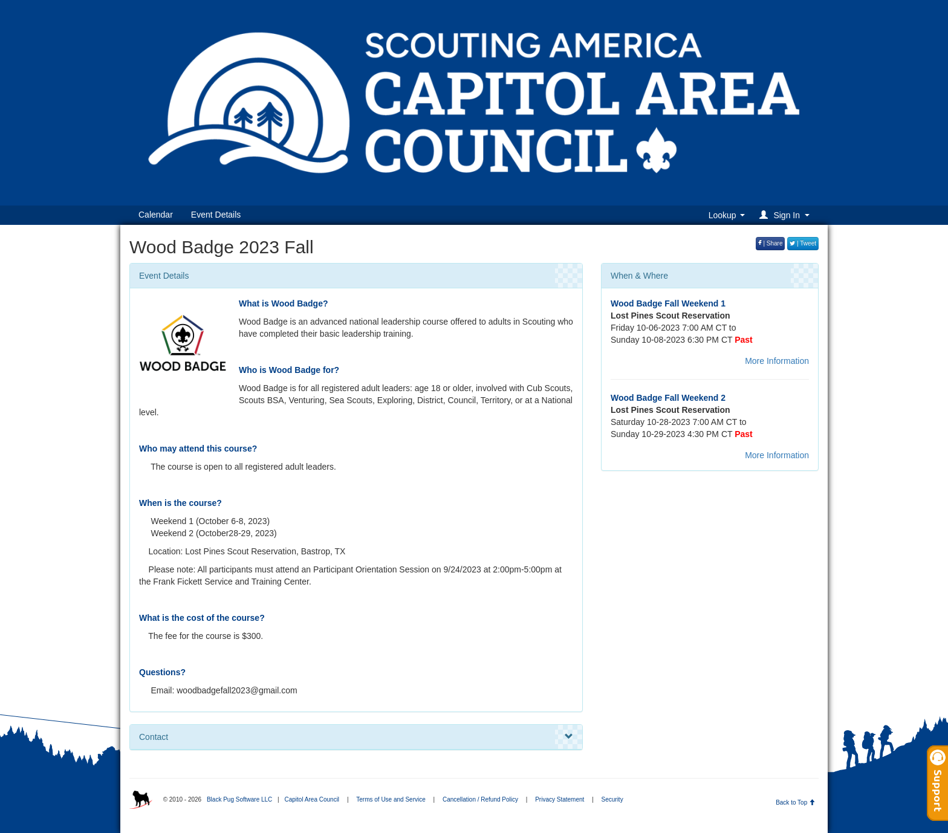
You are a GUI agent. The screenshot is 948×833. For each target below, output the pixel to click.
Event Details (216, 214)
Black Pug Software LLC (239, 799)
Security (612, 799)
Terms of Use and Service (391, 799)
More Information (777, 361)
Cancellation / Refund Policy (480, 799)
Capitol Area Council (311, 799)
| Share (770, 243)
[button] (786, 215)
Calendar (155, 214)
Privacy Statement (559, 799)
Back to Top (795, 802)
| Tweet (803, 243)
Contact (356, 737)
